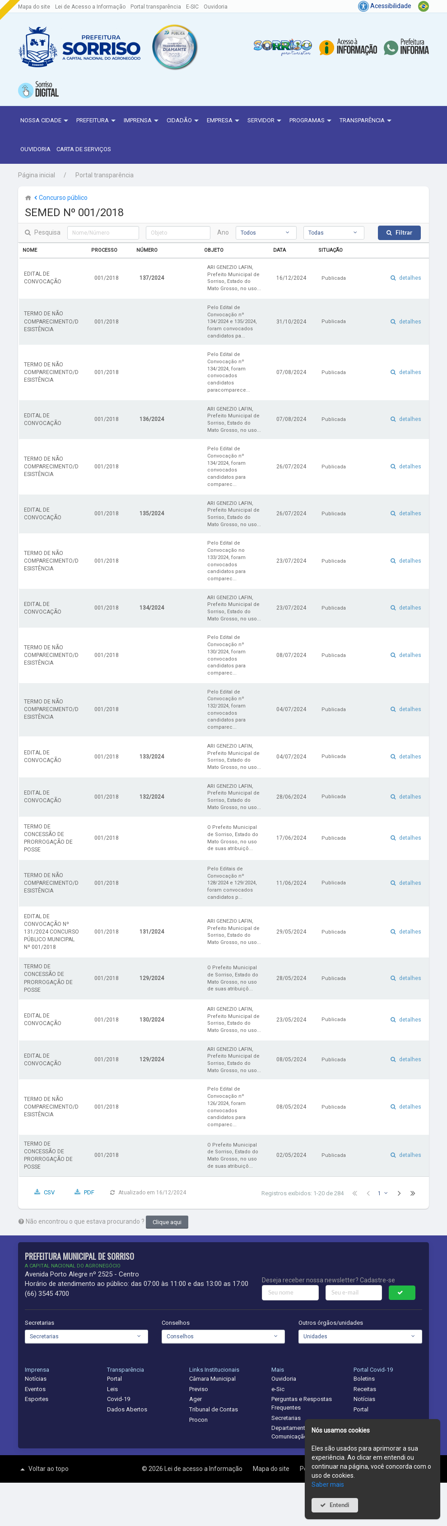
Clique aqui (167, 1222)
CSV (49, 1192)
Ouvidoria (216, 7)
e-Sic (277, 1389)
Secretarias (39, 1322)
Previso (198, 1389)
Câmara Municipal (212, 1378)
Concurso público (60, 197)
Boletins (364, 1378)
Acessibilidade (384, 5)
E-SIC (192, 7)
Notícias (36, 1378)
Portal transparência (155, 7)
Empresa (224, 120)
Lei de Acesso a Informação (90, 7)
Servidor (265, 120)
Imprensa (142, 120)
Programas (311, 120)
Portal (114, 1378)
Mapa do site (34, 7)
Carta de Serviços (83, 149)
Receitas (365, 1389)
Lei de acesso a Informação (204, 1468)
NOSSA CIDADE (45, 120)
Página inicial (36, 175)
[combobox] (266, 233)
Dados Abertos (127, 1409)
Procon (198, 1419)
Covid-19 (118, 1399)
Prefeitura (97, 120)
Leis (112, 1389)
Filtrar (404, 232)
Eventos (35, 1389)
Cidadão (184, 120)
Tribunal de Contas (213, 1409)
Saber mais (328, 1484)
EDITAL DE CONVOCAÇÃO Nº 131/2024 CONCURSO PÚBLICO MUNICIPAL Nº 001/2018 (51, 932)
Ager (195, 1399)
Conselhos (176, 1322)
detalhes (410, 278)
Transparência (367, 120)
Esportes (36, 1399)
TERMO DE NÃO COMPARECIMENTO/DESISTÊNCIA (51, 321)
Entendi (339, 1505)
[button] (174, 46)
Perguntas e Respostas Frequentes (301, 1403)
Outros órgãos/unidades (330, 1322)
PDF (89, 1192)
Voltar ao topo (43, 1469)
